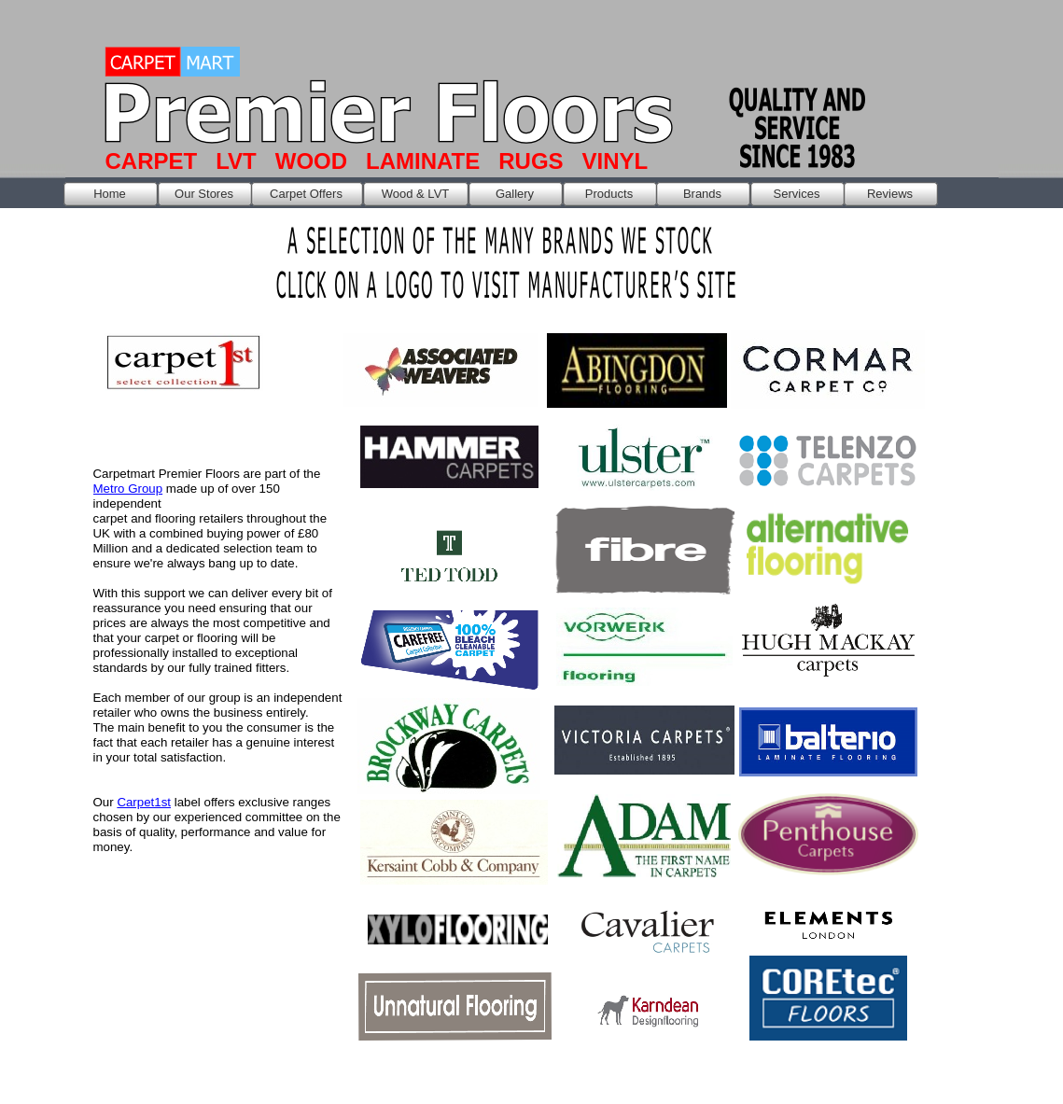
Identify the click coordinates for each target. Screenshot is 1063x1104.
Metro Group (128, 489)
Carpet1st (144, 802)
